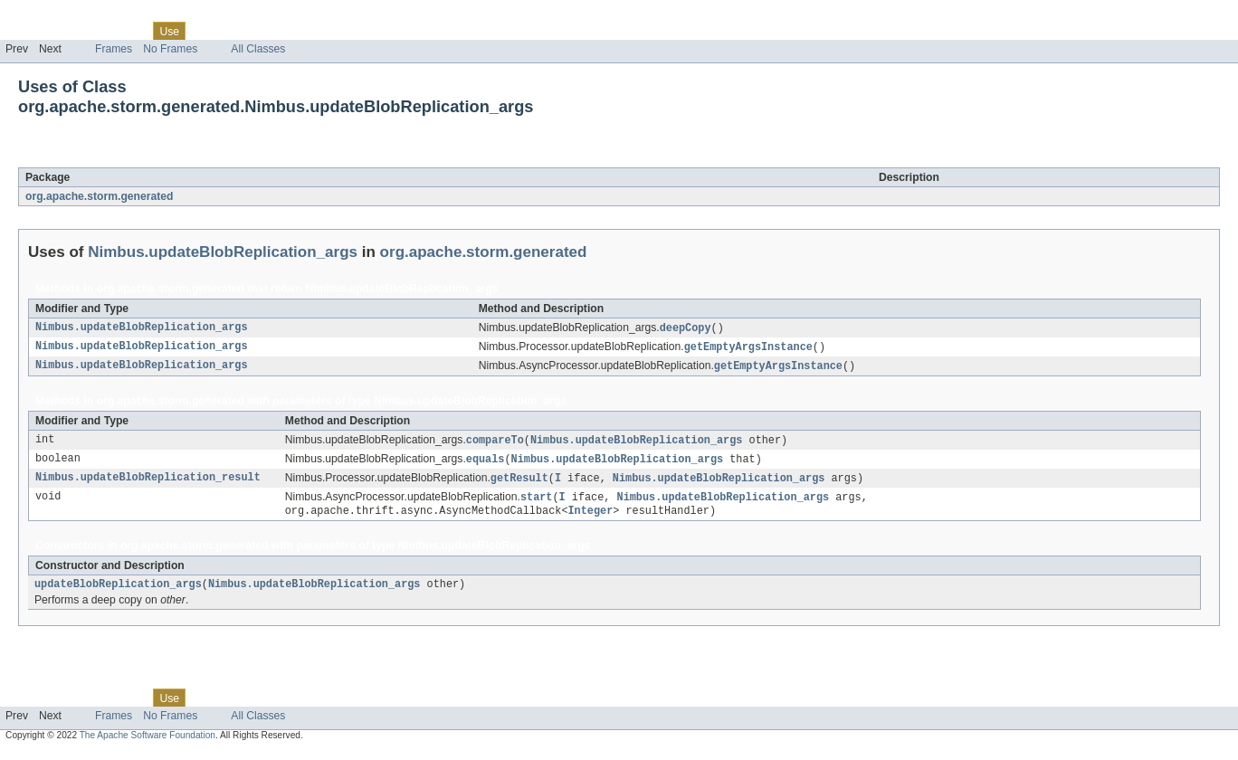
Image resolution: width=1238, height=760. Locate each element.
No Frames (170, 49)
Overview (28, 30)
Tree (206, 30)
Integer (590, 517)
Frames (113, 49)
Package (83, 30)
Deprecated (257, 30)
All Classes (258, 49)
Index (309, 30)
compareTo (495, 443)
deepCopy (685, 328)
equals (485, 463)
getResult (519, 483)
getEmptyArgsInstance (748, 348)
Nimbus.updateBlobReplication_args (220, 157)
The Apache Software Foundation (147, 744)
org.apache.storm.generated (99, 196)
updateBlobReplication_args (118, 592)
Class (129, 30)
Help (345, 30)
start (536, 503)
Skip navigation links (50, 15)
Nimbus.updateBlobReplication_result (148, 483)
